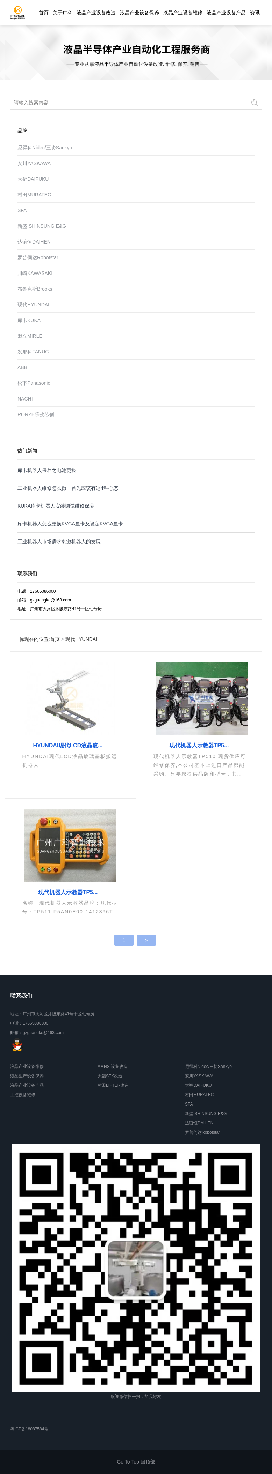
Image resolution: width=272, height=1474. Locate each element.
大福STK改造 (110, 1075)
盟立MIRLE (29, 336)
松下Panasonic (33, 383)
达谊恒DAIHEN (34, 242)
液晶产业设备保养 (139, 12)
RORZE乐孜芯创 (35, 414)
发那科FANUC (33, 351)
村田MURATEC (34, 194)
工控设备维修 (22, 1094)
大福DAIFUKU (33, 179)
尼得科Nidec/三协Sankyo (44, 147)
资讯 (255, 12)
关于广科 (62, 12)
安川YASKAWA (34, 163)
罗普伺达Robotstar (37, 257)
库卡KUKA (29, 320)
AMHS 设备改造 (113, 1066)
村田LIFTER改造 (113, 1085)
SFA (22, 210)
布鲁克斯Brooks (34, 289)
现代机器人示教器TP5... (199, 745)
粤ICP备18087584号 (29, 1429)
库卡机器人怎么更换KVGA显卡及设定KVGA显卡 (70, 523)
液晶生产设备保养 (27, 1075)
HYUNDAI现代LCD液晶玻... (67, 745)
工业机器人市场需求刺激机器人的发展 (59, 541)
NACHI (25, 399)
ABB (22, 367)
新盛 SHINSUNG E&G (41, 226)
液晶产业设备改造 (96, 12)
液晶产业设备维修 (182, 12)
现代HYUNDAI (33, 304)
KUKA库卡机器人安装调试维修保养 (55, 506)
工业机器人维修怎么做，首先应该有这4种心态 (67, 488)
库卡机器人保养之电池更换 (46, 470)
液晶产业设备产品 (226, 12)
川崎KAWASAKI (34, 273)
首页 (44, 12)
